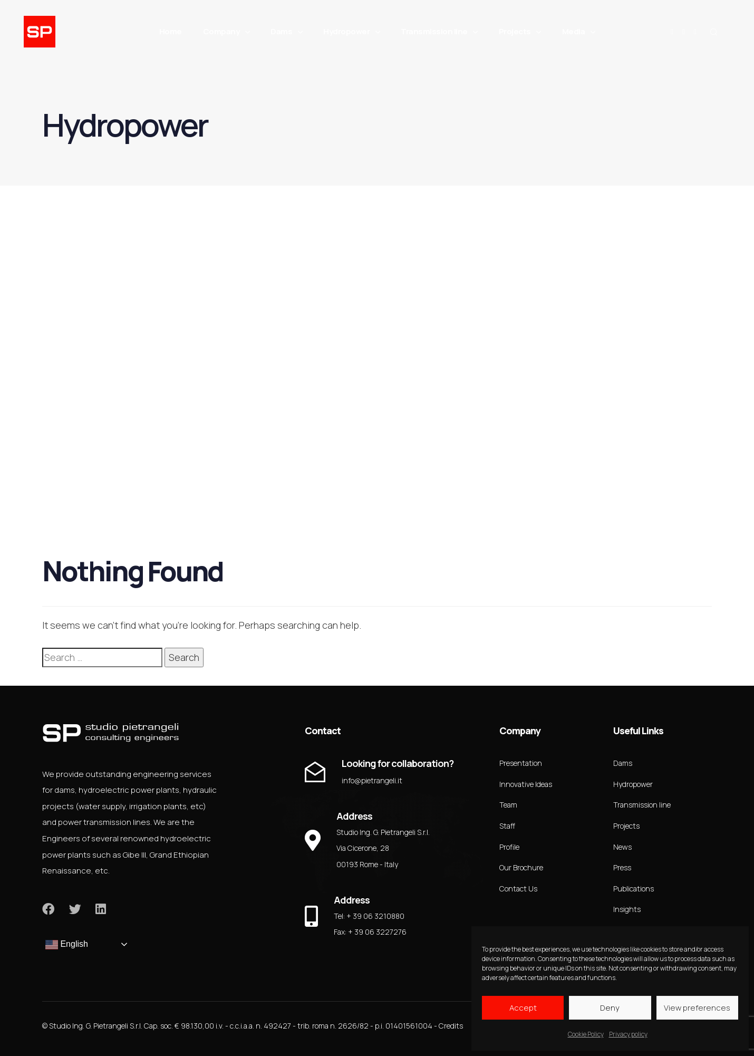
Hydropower (351, 32)
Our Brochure (521, 867)
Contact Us (518, 889)
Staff (507, 826)
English (66, 944)
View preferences (697, 1007)
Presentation (520, 763)
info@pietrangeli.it (372, 780)
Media (578, 32)
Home (170, 31)
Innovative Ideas (525, 784)
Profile (509, 847)
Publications (633, 889)
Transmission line (439, 32)
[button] (713, 31)
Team (508, 805)
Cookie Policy (586, 1034)
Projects (520, 32)
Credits (451, 1026)
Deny (610, 1007)
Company (226, 32)
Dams (286, 32)
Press (622, 867)
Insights (627, 909)
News (622, 847)
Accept (523, 1007)
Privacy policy (628, 1034)
